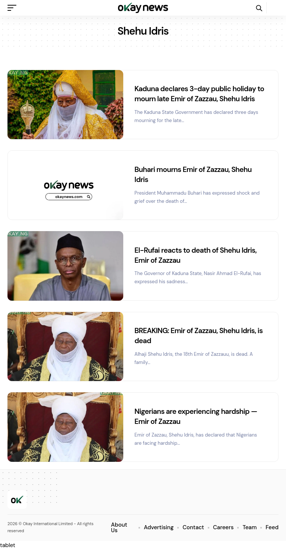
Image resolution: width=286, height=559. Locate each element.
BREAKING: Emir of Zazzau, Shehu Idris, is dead (197, 344)
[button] (13, 8)
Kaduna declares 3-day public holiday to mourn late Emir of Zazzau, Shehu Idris (197, 98)
